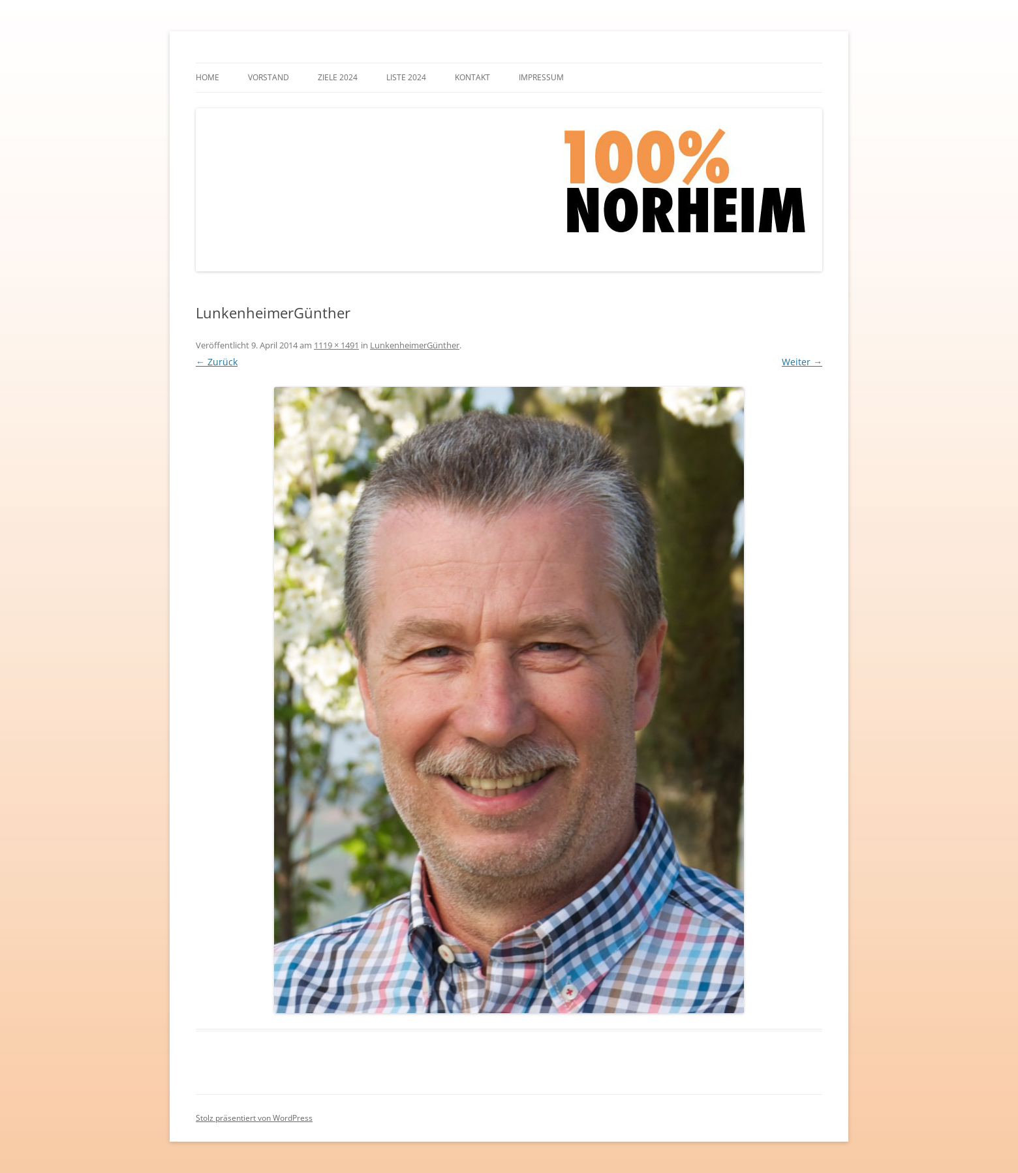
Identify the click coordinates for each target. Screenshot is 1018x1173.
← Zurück (217, 362)
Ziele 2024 (338, 77)
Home (207, 77)
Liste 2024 (406, 77)
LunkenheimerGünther (414, 345)
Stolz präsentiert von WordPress (254, 1117)
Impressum (541, 77)
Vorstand (268, 77)
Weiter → (802, 362)
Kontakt (472, 77)
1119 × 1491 (336, 345)
